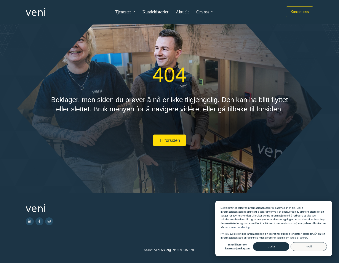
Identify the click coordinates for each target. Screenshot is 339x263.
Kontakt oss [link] (300, 12)
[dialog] (273, 228)
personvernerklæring (237, 227)
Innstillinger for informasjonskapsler (237, 246)
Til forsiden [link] (169, 140)
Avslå (309, 246)
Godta (271, 246)
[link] (35, 11)
